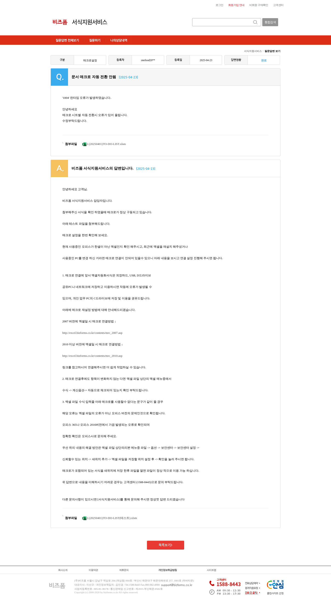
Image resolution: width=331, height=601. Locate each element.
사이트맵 (211, 570)
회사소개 (62, 570)
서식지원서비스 (253, 51)
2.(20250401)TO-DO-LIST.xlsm (104, 144)
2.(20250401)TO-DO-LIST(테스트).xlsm (109, 518)
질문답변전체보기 (67, 40)
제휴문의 (123, 570)
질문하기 (95, 40)
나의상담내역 (119, 40)
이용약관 (93, 570)
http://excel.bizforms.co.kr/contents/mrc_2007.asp (92, 333)
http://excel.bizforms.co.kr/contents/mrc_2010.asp (92, 355)
